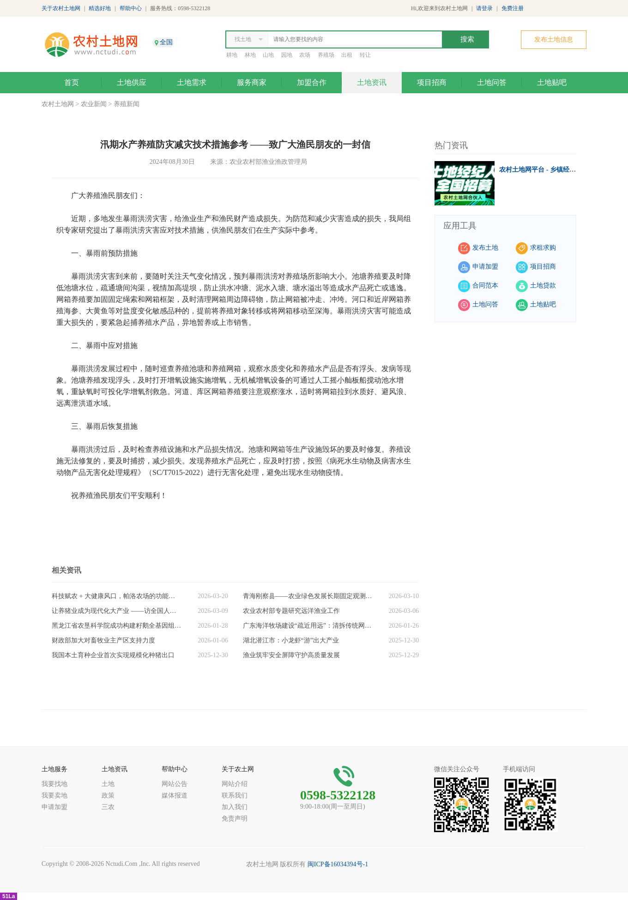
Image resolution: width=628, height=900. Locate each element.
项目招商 (432, 82)
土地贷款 (543, 285)
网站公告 (174, 783)
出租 (346, 55)
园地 (286, 55)
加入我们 (235, 807)
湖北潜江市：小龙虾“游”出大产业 (291, 640)
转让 (365, 55)
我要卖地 (54, 795)
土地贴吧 (552, 82)
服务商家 (251, 82)
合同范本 (485, 285)
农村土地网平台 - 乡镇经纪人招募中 (550, 169)
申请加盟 (485, 266)
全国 (166, 42)
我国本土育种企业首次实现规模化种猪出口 (113, 655)
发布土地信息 (553, 39)
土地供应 (131, 82)
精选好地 (100, 8)
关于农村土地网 (61, 8)
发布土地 (485, 247)
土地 (108, 783)
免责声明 (235, 818)
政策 (108, 795)
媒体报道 (174, 795)
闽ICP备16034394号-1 (338, 864)
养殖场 (326, 55)
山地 (268, 55)
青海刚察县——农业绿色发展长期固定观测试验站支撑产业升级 (307, 596)
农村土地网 (58, 104)
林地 (250, 55)
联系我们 (235, 795)
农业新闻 (94, 104)
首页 (71, 82)
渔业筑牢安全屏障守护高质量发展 (291, 655)
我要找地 (54, 783)
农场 (304, 55)
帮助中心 (131, 8)
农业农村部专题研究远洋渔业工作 (291, 610)
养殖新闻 (126, 104)
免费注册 (512, 8)
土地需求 (191, 82)
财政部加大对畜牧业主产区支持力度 (103, 640)
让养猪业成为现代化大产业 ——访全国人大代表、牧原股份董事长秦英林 (116, 610)
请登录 (484, 8)
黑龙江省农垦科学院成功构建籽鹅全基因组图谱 (116, 625)
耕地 (231, 55)
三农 (108, 807)
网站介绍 (235, 783)
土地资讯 (371, 82)
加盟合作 (311, 82)
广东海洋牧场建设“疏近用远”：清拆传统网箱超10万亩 (307, 625)
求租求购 (543, 247)
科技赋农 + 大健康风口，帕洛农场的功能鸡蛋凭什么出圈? (116, 596)
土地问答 (492, 82)
